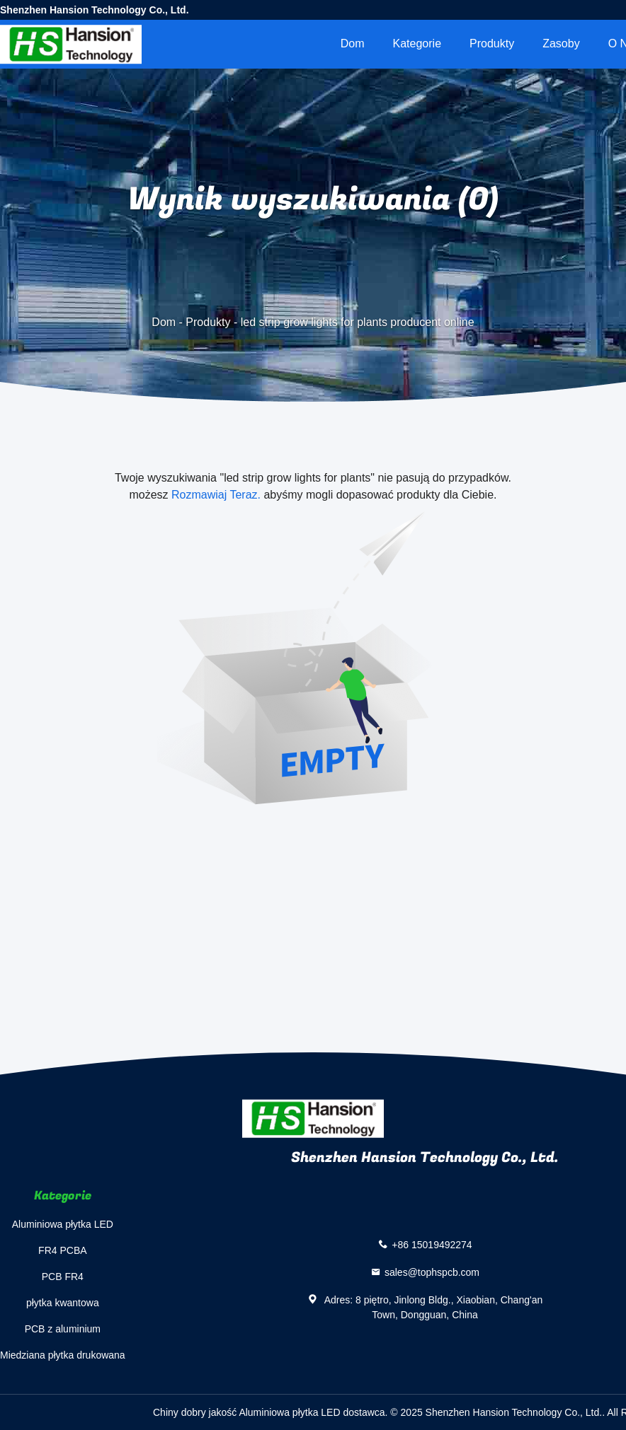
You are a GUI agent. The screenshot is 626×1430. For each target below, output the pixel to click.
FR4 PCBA (62, 1250)
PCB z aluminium (63, 1329)
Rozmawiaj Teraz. (216, 495)
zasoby (560, 43)
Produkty (492, 43)
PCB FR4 (63, 1276)
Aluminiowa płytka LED (62, 1224)
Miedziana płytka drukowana (62, 1355)
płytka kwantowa (62, 1302)
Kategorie (417, 43)
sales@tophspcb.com (432, 1272)
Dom (353, 43)
